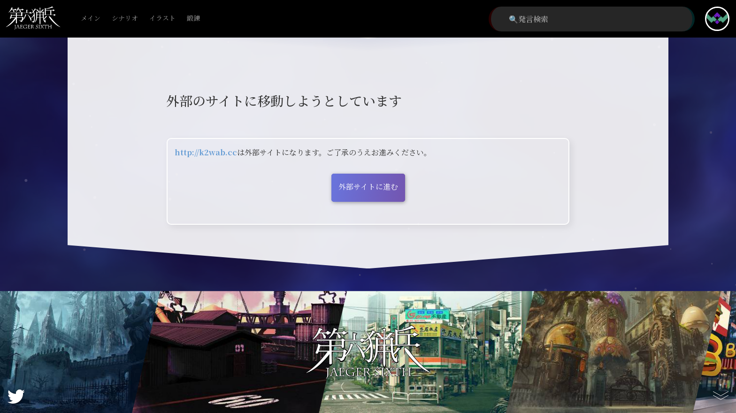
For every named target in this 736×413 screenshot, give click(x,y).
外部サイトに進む (368, 186)
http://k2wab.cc (206, 152)
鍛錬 (193, 19)
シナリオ (125, 19)
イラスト (162, 19)
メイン (90, 19)
